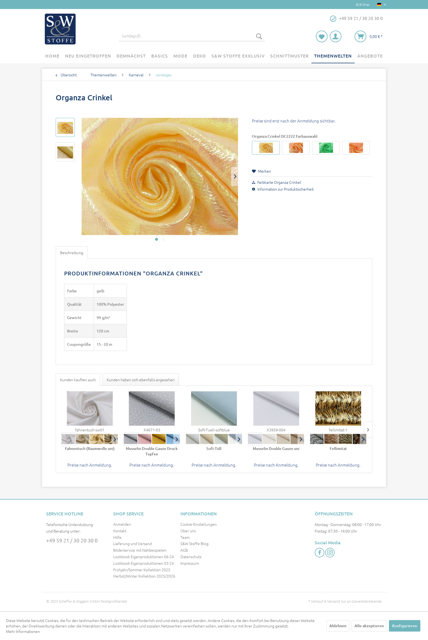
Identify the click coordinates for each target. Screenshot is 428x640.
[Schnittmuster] (289, 56)
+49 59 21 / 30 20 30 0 (72, 540)
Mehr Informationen (23, 631)
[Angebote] (370, 56)
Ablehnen (337, 625)
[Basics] (159, 56)
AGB (184, 550)
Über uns (188, 530)
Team (185, 537)
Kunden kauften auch (78, 379)
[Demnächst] (131, 56)
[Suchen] (259, 36)
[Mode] (180, 56)
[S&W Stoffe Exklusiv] (238, 56)
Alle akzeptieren (369, 625)
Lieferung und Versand (132, 543)
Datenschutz (190, 556)
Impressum (189, 563)
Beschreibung (71, 252)
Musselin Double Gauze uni (276, 448)
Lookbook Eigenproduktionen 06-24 (143, 556)
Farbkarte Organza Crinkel (276, 182)
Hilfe (117, 537)
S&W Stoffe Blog (194, 543)
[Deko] (199, 56)
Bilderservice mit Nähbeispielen (140, 550)
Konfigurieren (404, 625)
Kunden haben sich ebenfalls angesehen (141, 379)
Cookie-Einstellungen (198, 524)
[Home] (52, 56)
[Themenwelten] (333, 56)
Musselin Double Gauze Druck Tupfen (152, 451)
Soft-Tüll (213, 448)
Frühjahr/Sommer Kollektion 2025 (141, 569)
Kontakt (119, 530)
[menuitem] (192, 36)
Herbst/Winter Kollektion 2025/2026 (144, 576)
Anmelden (122, 524)
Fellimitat (338, 448)
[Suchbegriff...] (192, 36)
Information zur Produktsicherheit (283, 189)
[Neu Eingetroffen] (88, 56)
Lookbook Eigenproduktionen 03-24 (143, 563)
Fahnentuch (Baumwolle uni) (90, 448)
